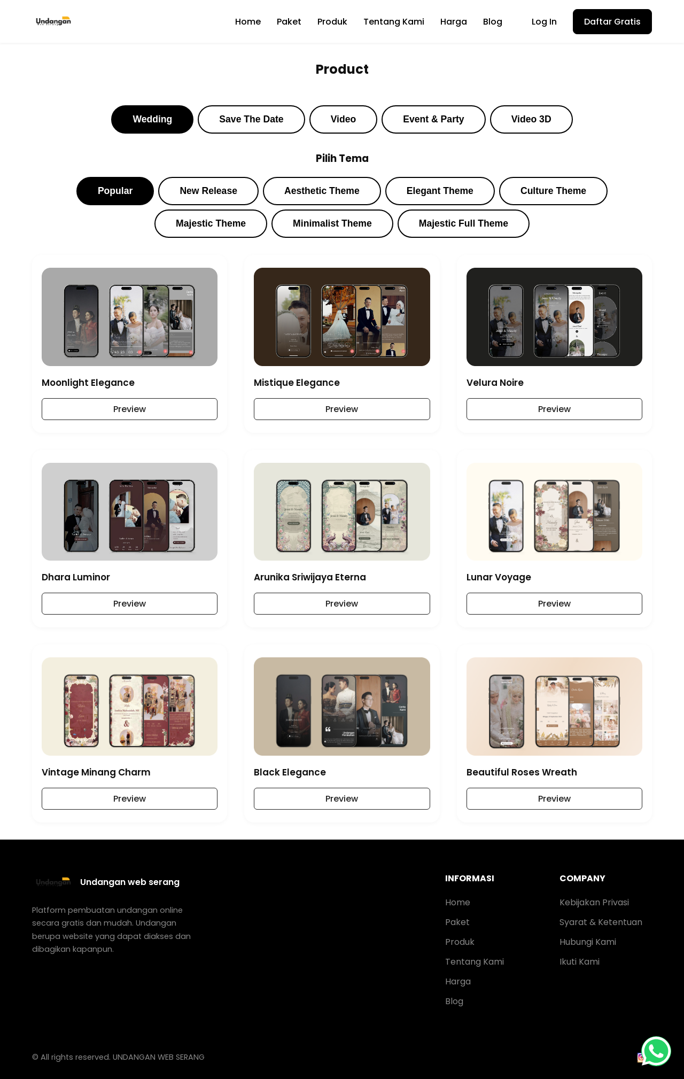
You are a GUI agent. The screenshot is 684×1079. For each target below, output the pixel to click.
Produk (332, 21)
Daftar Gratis (612, 21)
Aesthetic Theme (322, 190)
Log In (544, 21)
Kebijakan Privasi (594, 902)
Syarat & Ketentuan (600, 922)
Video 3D (531, 119)
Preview (129, 409)
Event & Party (433, 119)
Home (248, 21)
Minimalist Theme (332, 223)
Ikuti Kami (579, 962)
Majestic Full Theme (463, 223)
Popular (115, 190)
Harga (453, 21)
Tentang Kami (393, 21)
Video (343, 119)
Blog (492, 21)
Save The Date (251, 119)
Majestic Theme (211, 223)
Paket (289, 21)
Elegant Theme (440, 190)
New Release (208, 190)
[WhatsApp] (656, 1051)
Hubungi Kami (587, 942)
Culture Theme (553, 190)
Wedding (152, 119)
